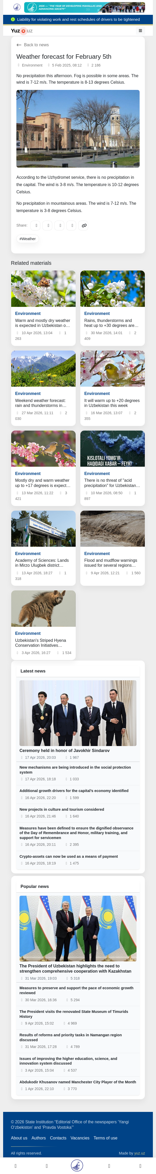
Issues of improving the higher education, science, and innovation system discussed (68, 1061)
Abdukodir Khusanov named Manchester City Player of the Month (78, 1082)
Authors (38, 1138)
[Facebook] (47, 225)
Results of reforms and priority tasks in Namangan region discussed (71, 1037)
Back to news (32, 45)
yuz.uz (139, 1153)
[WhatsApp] (71, 225)
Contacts (58, 1138)
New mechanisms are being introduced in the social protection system (75, 769)
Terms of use (106, 1138)
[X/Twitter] (59, 225)
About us (19, 1138)
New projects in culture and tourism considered (62, 809)
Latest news (33, 671)
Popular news (35, 886)
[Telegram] (35, 225)
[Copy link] (83, 225)
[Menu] (140, 31)
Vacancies (79, 1138)
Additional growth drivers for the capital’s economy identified (74, 791)
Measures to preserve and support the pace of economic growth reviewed (76, 990)
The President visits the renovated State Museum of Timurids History (74, 1014)
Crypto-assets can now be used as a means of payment (69, 856)
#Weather (28, 239)
